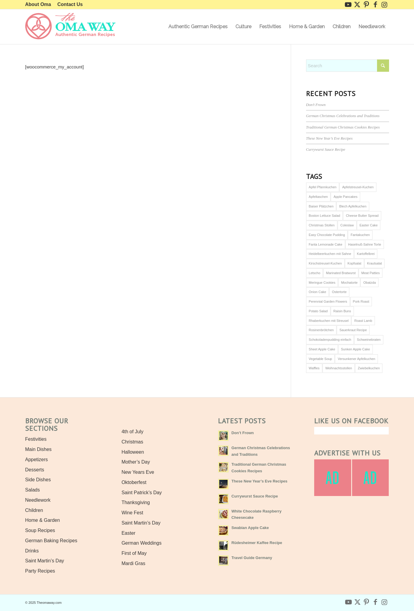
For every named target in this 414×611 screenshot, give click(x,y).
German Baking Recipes (51, 540)
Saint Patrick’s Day (141, 492)
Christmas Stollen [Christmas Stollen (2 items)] (322, 225)
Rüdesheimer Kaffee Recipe (257, 542)
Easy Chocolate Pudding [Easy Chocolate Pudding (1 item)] (327, 235)
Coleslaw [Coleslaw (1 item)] (347, 225)
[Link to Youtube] (348, 4)
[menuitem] (39, 4)
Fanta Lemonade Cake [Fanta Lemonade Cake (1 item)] (325, 244)
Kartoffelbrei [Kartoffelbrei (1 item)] (366, 254)
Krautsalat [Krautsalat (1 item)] (374, 263)
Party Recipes (40, 570)
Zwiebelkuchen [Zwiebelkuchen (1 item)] (369, 368)
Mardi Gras (133, 563)
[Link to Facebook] (375, 4)
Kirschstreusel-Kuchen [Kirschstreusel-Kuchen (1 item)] (325, 263)
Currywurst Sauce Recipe (325, 149)
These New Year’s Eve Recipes (329, 138)
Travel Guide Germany (252, 557)
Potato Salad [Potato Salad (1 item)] (318, 311)
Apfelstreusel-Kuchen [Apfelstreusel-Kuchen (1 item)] (358, 187)
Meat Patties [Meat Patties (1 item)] (370, 273)
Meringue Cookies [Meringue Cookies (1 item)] (322, 282)
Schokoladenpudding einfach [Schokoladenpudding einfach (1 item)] (330, 339)
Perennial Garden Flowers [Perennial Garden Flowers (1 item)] (328, 301)
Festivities (36, 439)
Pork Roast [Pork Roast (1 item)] (361, 301)
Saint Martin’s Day (44, 560)
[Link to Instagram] (384, 4)
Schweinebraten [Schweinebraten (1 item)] (369, 339)
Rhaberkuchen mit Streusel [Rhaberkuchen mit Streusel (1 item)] (329, 320)
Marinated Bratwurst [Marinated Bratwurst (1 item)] (340, 273)
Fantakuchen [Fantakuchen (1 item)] (360, 235)
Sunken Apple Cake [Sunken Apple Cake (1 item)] (355, 349)
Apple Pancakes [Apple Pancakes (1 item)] (345, 196)
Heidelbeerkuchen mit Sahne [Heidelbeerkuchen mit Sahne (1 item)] (330, 254)
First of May (134, 553)
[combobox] (347, 65)
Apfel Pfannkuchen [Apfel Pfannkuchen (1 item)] (322, 187)
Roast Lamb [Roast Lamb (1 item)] (363, 320)
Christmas (132, 441)
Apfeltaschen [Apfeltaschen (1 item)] (318, 196)
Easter (128, 533)
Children (34, 510)
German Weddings (141, 543)
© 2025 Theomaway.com (43, 602)
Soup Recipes (40, 530)
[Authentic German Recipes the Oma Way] (70, 26)
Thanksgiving (135, 502)
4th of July (132, 431)
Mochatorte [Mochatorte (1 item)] (349, 282)
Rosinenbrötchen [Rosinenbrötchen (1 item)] (321, 330)
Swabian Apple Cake (250, 527)
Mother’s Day (135, 461)
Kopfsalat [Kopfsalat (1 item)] (354, 263)
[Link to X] (357, 4)
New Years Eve (137, 472)
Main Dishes (38, 449)
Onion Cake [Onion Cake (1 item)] (317, 292)
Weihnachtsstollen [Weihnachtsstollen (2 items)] (338, 368)
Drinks (32, 550)
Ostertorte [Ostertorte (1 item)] (339, 292)
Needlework (38, 500)
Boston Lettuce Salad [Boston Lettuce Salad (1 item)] (324, 215)
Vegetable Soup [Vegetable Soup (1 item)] (320, 359)
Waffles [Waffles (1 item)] (314, 368)
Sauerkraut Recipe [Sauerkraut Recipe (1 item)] (353, 330)
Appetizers (36, 459)
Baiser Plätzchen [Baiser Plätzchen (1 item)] (321, 206)
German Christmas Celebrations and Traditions (342, 116)
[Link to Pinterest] (366, 4)
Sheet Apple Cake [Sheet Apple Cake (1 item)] (322, 349)
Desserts (34, 469)
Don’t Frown (316, 105)
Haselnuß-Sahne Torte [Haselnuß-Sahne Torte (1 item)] (364, 244)
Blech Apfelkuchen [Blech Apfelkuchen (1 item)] (352, 206)
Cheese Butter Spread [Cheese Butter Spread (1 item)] (362, 215)
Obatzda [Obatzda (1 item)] (369, 282)
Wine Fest (132, 512)
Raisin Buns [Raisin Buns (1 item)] (342, 311)
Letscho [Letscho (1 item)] (314, 273)
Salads (32, 489)
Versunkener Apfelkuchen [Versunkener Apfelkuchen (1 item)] (356, 359)
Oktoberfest (133, 482)
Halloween (132, 452)
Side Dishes (38, 479)
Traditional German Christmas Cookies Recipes (343, 127)
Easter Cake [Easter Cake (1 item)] (369, 225)
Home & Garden (42, 520)
